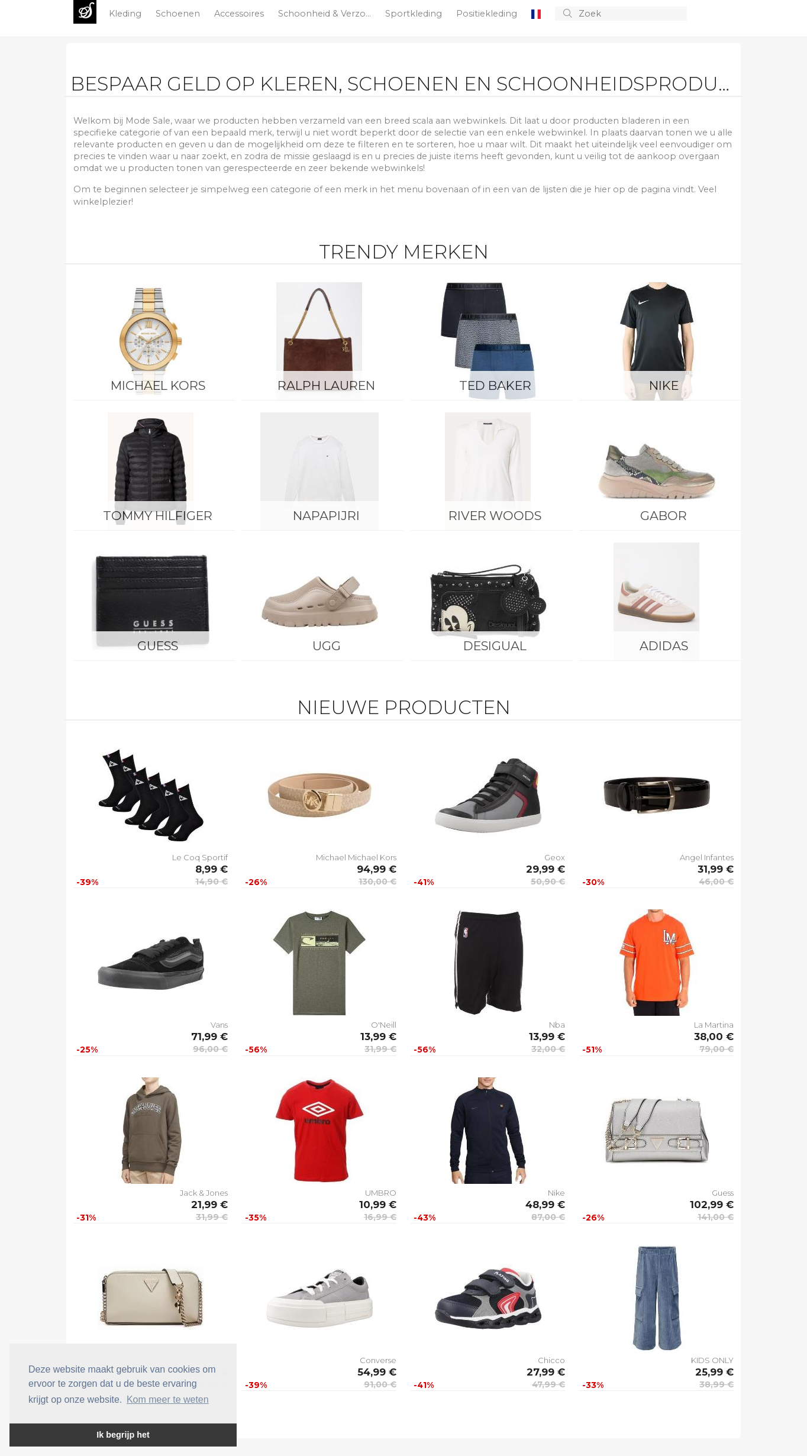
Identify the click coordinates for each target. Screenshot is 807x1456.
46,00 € (716, 881)
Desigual (495, 645)
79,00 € (716, 1049)
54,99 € (376, 1372)
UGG (326, 645)
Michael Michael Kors (356, 857)
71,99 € (209, 1036)
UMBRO (380, 1192)
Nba (557, 1024)
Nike (664, 385)
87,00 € (548, 1217)
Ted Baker (495, 385)
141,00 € (716, 1217)
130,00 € (377, 881)
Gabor (663, 515)
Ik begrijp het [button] (123, 1434)
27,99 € (546, 1372)
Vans (219, 1024)
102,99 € (712, 1204)
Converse (378, 1360)
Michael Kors (158, 385)
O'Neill (383, 1024)
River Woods (494, 515)
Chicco (551, 1360)
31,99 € (716, 869)
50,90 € (548, 881)
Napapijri (326, 515)
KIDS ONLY (712, 1360)
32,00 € (548, 1049)
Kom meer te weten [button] (168, 1399)
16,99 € (380, 1217)
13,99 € (378, 1036)
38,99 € (716, 1384)
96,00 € (210, 1049)
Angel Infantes (707, 857)
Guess (157, 645)
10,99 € (377, 1204)
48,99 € (545, 1204)
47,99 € (548, 1384)
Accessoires (240, 13)
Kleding (126, 13)
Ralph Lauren (326, 385)
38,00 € (714, 1036)
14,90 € (211, 881)
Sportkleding (414, 13)
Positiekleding (487, 13)
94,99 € (376, 869)
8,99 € (211, 869)
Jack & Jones (204, 1192)
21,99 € (209, 1204)
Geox (554, 857)
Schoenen (179, 13)
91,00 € (380, 1384)
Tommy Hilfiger (157, 515)
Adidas (664, 645)
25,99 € (714, 1372)
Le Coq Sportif (200, 857)
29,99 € (545, 869)
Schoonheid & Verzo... (325, 13)
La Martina (714, 1024)
